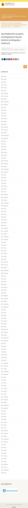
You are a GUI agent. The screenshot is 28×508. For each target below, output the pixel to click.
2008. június (3, 472)
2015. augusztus (4, 441)
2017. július (3, 377)
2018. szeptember (5, 337)
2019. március (4, 321)
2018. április (3, 351)
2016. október (4, 402)
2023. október (4, 166)
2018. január (3, 360)
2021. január (3, 259)
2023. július (3, 174)
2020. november (4, 264)
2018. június (3, 346)
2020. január (3, 293)
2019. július (3, 309)
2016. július (3, 411)
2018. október (4, 335)
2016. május (3, 416)
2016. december (4, 396)
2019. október (4, 301)
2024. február (4, 155)
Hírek (22, 49)
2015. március (4, 455)
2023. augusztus (4, 172)
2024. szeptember (5, 135)
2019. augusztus (4, 307)
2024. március (4, 152)
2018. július (3, 343)
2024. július (3, 141)
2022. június (3, 211)
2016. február (4, 425)
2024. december (4, 127)
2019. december (4, 295)
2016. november (4, 399)
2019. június (3, 312)
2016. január (3, 427)
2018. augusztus (4, 340)
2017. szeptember (5, 371)
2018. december (4, 329)
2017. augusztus (4, 374)
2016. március (4, 422)
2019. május (3, 315)
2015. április (3, 453)
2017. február (4, 391)
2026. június (3, 76)
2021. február (4, 256)
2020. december (4, 262)
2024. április (3, 149)
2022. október (4, 200)
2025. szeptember (5, 101)
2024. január (3, 158)
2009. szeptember (5, 470)
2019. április (3, 318)
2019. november (4, 298)
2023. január (3, 191)
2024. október (4, 132)
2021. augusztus (4, 239)
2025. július (3, 107)
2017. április (3, 385)
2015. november (4, 433)
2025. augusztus (4, 104)
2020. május (3, 281)
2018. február (4, 357)
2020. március (4, 287)
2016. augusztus (4, 408)
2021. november (4, 231)
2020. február (4, 290)
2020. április (3, 284)
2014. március (4, 467)
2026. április (3, 82)
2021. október (4, 233)
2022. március (4, 219)
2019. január (3, 326)
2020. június (3, 278)
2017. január (3, 394)
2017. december (4, 363)
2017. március (4, 388)
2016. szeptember (5, 405)
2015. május (3, 450)
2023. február (4, 189)
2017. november (4, 366)
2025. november (4, 96)
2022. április (3, 217)
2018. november (4, 332)
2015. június (3, 447)
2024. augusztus (4, 138)
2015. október (4, 436)
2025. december (4, 93)
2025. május (3, 113)
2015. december (4, 430)
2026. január (3, 90)
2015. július (3, 444)
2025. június (3, 110)
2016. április (3, 419)
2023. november (4, 163)
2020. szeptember (5, 270)
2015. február (4, 458)
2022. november (4, 197)
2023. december (4, 160)
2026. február (4, 87)
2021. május (3, 247)
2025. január (3, 124)
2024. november (4, 129)
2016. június (3, 413)
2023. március (4, 186)
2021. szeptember (5, 236)
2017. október (4, 368)
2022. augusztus (4, 205)
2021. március (4, 253)
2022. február (4, 222)
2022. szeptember (5, 203)
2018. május (3, 349)
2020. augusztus (4, 273)
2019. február (4, 323)
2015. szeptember (5, 439)
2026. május (3, 79)
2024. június (3, 143)
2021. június (3, 245)
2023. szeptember (5, 169)
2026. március (4, 85)
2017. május (3, 382)
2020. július (3, 276)
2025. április (3, 115)
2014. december (4, 464)
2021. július (3, 242)
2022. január (3, 225)
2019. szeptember (5, 304)
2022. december (4, 194)
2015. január (3, 461)
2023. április (3, 183)
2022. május (3, 214)
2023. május (3, 180)
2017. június (3, 380)
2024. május (3, 146)
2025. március (4, 118)
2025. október (4, 99)
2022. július (3, 208)
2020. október (4, 267)
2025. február (4, 121)
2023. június (3, 177)
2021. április (3, 250)
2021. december (4, 228)
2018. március (4, 354)
